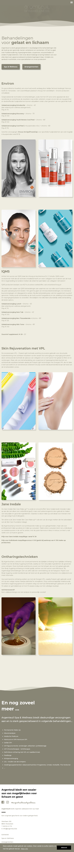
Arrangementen (31, 67)
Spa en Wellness (8, 838)
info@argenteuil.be (10, 829)
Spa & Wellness (10, 67)
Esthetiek (5, 835)
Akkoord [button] (64, 847)
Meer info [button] (24, 849)
